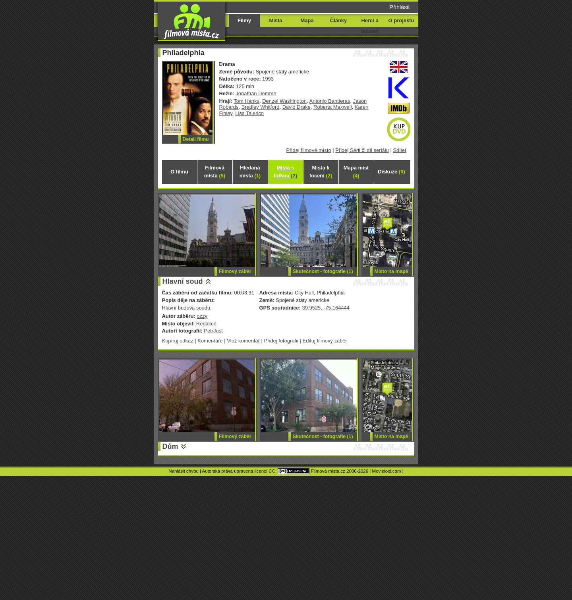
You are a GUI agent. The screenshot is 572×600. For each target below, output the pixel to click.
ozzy (202, 316)
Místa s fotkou (285, 172)
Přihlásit (399, 7)
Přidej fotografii (281, 341)
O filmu (179, 172)
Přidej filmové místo (308, 150)
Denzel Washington (284, 101)
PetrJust (213, 331)
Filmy (244, 20)
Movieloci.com (386, 471)
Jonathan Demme (256, 93)
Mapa (306, 20)
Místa (275, 20)
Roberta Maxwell (332, 107)
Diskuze (391, 172)
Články (338, 20)
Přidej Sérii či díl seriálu (362, 150)
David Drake (296, 107)
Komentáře (209, 341)
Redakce (206, 324)
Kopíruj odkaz (177, 341)
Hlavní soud (182, 281)
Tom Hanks (246, 101)
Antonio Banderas (329, 101)
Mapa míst (356, 172)
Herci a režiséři (370, 25)
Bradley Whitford (261, 107)
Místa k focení (320, 172)
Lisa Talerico (249, 113)
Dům (170, 446)
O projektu (401, 20)
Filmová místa (214, 172)
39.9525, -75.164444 (326, 308)
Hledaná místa (250, 172)
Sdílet (399, 150)
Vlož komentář (243, 341)
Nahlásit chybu (183, 471)
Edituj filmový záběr (325, 341)
